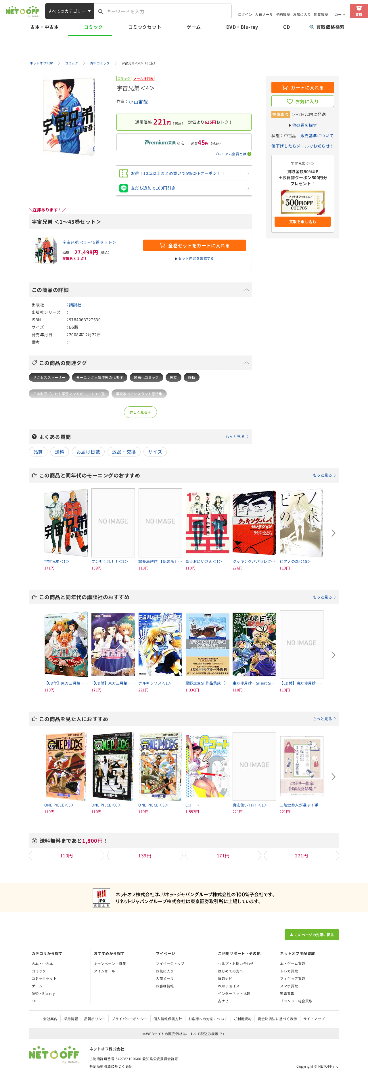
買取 (359, 14)
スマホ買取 (289, 985)
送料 (59, 451)
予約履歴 (283, 14)
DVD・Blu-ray (242, 26)
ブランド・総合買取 (296, 1000)
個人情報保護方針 (168, 1018)
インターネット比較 (234, 993)
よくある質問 (144, 436)
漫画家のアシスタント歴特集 (139, 393)
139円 (144, 855)
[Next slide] (333, 533)
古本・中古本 (44, 26)
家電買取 (287, 993)
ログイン (245, 14)
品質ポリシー (95, 1018)
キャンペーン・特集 (110, 963)
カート (340, 14)
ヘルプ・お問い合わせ (236, 963)
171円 (223, 855)
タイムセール (104, 970)
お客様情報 (165, 985)
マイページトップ (170, 963)
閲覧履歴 (321, 14)
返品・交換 (124, 451)
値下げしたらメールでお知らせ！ (302, 146)
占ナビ (223, 1000)
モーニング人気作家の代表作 (99, 377)
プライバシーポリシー (129, 1018)
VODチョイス (228, 985)
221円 (301, 855)
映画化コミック (146, 377)
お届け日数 (88, 451)
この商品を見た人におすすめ (187, 719)
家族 (173, 377)
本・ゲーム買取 (292, 963)
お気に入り (302, 14)
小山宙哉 (138, 101)
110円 (66, 855)
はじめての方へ (230, 970)
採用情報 (71, 1018)
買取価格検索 (327, 26)
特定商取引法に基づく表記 (111, 1066)
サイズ (155, 451)
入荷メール (264, 14)
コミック (93, 26)
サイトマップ (314, 1018)
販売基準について (317, 135)
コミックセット (144, 26)
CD (286, 26)
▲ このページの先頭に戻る (312, 934)
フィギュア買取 (292, 978)
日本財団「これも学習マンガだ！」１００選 (69, 393)
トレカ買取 (289, 970)
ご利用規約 (243, 1018)
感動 (191, 377)
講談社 (75, 304)
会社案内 (50, 1018)
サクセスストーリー (49, 377)
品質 (38, 451)
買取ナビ (225, 978)
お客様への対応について (208, 1018)
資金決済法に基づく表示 (277, 1018)
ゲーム (194, 26)
